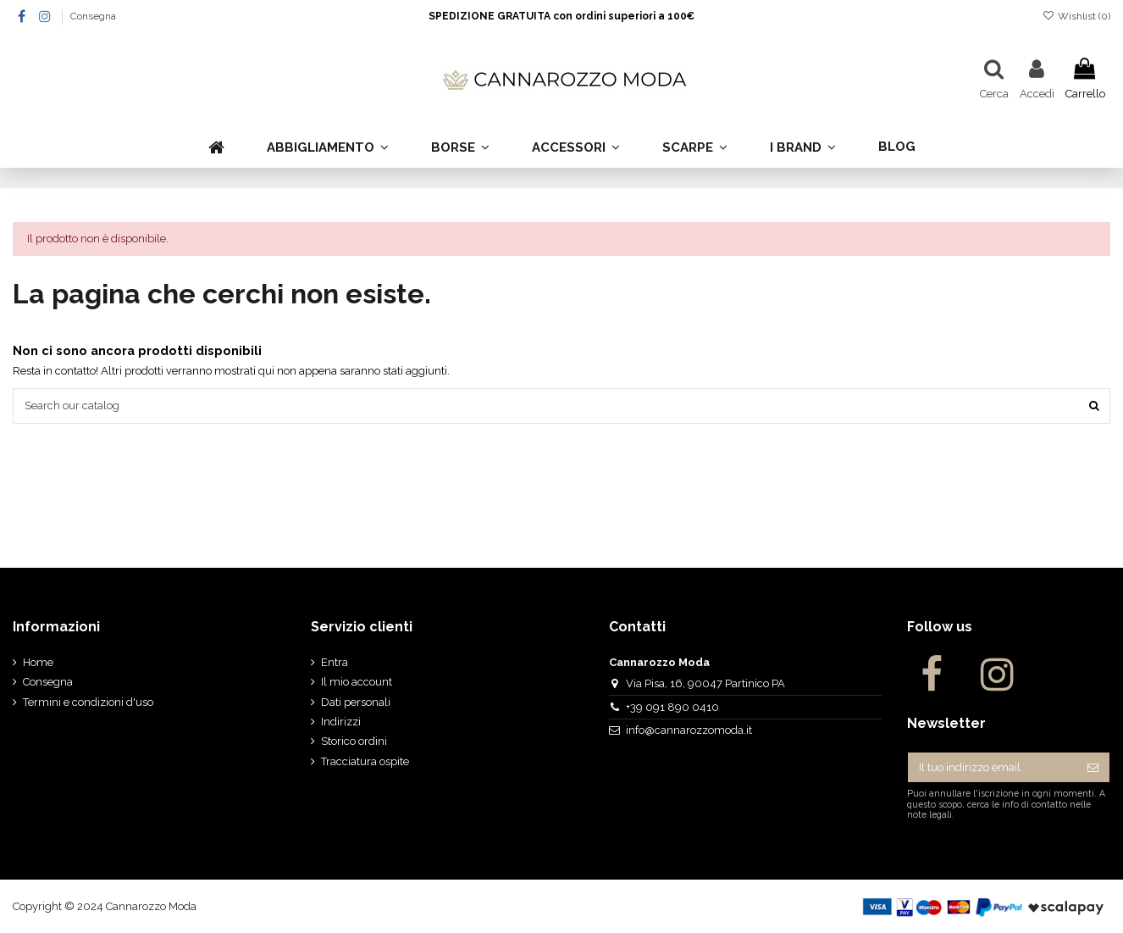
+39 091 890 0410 (672, 707)
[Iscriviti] (1092, 767)
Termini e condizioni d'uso (88, 702)
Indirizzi (341, 721)
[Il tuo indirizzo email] (992, 767)
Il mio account (356, 681)
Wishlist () (1076, 16)
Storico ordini (354, 741)
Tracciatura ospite (365, 761)
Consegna (93, 16)
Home (38, 662)
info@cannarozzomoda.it (689, 730)
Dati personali (355, 702)
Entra (334, 662)
